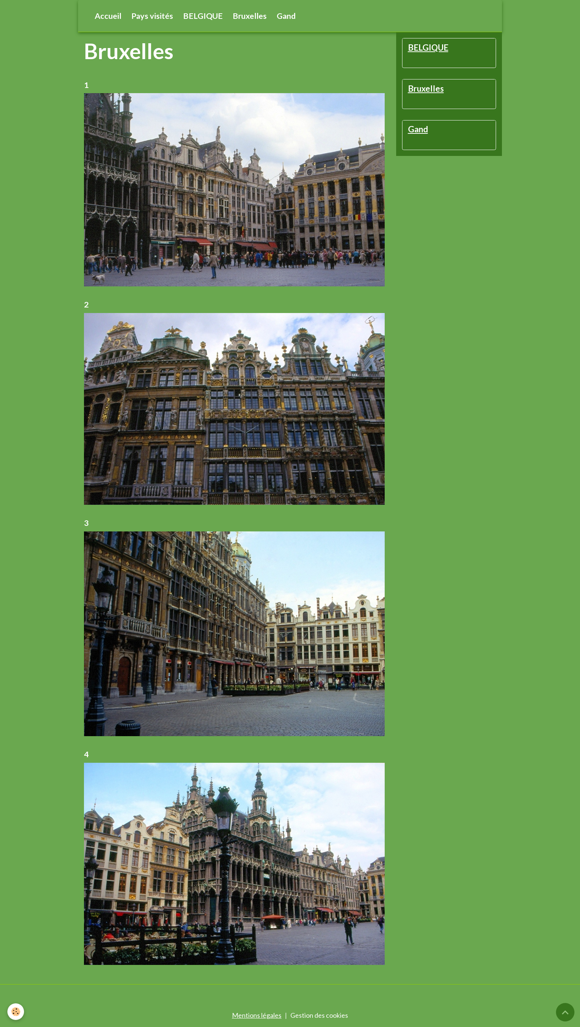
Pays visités (152, 16)
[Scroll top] (565, 1012)
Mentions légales (256, 1015)
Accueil (108, 16)
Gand (286, 16)
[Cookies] (15, 1011)
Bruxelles (250, 16)
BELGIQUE (203, 16)
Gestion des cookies (319, 1015)
